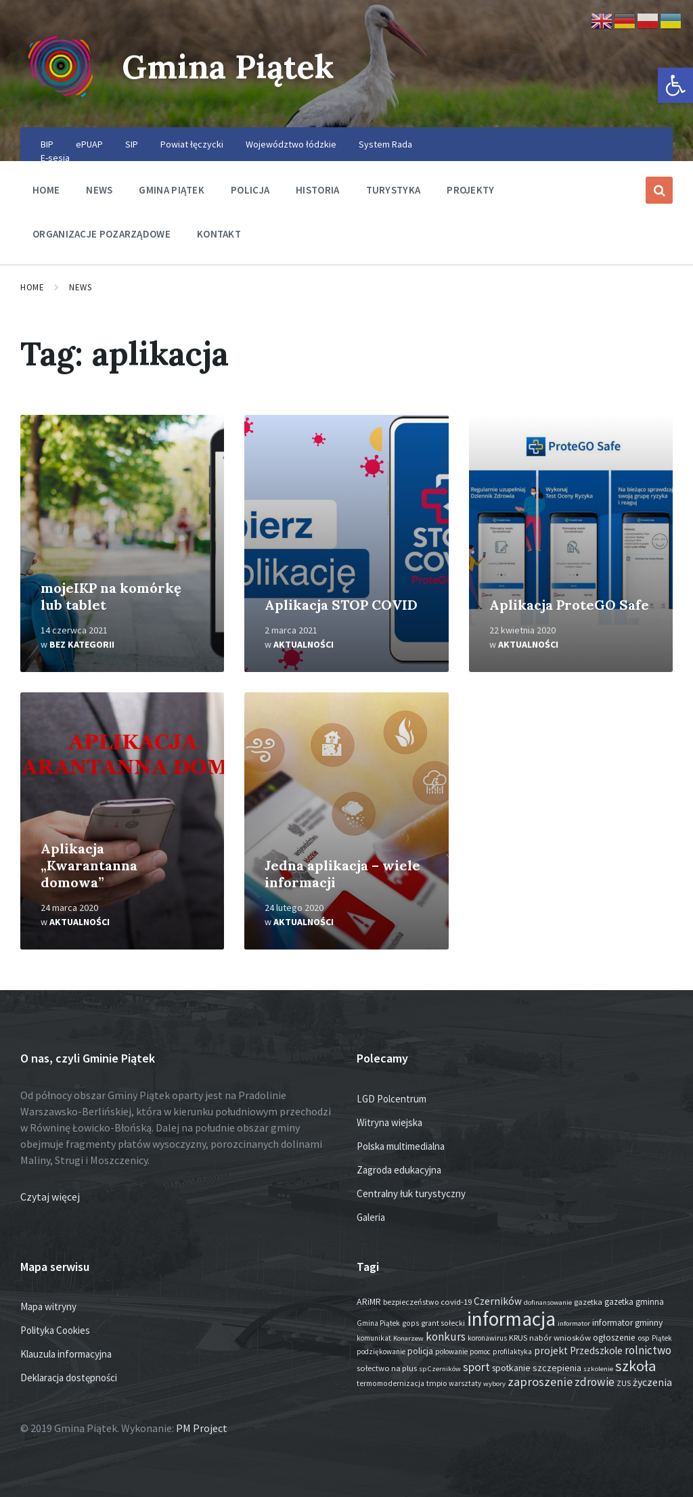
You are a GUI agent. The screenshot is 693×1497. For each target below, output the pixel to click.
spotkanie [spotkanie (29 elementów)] (511, 1368)
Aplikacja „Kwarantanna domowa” (89, 865)
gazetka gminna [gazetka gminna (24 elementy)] (634, 1302)
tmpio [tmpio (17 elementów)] (436, 1383)
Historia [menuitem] (317, 189)
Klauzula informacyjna (66, 1353)
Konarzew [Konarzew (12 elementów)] (408, 1338)
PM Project (201, 1428)
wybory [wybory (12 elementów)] (494, 1383)
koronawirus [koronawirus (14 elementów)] (487, 1338)
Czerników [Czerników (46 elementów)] (498, 1301)
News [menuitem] (99, 189)
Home (32, 287)
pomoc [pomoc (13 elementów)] (480, 1351)
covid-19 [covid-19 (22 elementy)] (456, 1301)
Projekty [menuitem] (470, 189)
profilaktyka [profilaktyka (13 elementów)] (512, 1351)
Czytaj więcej (50, 1196)
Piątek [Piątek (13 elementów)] (662, 1338)
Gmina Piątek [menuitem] (171, 189)
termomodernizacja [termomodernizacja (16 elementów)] (390, 1383)
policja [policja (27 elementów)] (420, 1351)
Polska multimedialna (401, 1146)
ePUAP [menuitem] (89, 144)
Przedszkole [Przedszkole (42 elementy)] (596, 1350)
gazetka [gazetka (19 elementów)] (588, 1302)
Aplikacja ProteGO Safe (569, 604)
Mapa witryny (48, 1306)
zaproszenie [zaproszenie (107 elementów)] (540, 1381)
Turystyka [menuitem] (393, 189)
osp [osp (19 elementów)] (644, 1338)
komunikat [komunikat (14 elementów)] (374, 1338)
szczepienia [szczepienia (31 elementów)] (557, 1368)
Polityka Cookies (55, 1330)
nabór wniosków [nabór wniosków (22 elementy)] (560, 1337)
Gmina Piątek (228, 66)
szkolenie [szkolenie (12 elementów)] (598, 1368)
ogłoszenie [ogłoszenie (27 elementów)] (614, 1337)
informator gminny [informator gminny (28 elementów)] (627, 1322)
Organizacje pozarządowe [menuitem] (101, 233)
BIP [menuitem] (47, 144)
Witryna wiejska (389, 1122)
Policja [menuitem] (250, 189)
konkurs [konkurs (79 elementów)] (446, 1336)
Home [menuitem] (46, 189)
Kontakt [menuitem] (219, 233)
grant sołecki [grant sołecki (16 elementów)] (443, 1323)
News (80, 287)
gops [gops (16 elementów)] (410, 1323)
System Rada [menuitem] (385, 144)
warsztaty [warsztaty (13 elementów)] (465, 1383)
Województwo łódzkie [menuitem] (291, 144)
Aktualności (303, 644)
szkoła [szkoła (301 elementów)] (635, 1365)
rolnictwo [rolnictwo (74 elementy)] (648, 1350)
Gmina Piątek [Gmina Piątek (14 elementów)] (378, 1323)
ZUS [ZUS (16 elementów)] (624, 1383)
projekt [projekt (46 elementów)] (551, 1350)
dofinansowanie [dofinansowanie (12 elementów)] (548, 1302)
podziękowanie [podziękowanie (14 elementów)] (381, 1351)
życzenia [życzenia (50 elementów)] (652, 1382)
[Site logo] (61, 101)
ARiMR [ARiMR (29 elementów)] (369, 1301)
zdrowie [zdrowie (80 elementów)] (594, 1382)
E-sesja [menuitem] (55, 158)
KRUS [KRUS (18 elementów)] (518, 1338)
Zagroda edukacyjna (399, 1169)
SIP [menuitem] (131, 144)
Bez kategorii (81, 644)
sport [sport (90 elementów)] (476, 1367)
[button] (675, 85)
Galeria (371, 1217)
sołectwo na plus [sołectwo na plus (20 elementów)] (387, 1368)
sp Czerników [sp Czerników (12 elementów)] (440, 1368)
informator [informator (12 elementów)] (574, 1323)
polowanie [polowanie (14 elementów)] (451, 1351)
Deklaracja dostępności (68, 1377)
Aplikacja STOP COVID (341, 604)
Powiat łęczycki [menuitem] (191, 144)
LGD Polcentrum (391, 1098)
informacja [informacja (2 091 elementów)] (511, 1318)
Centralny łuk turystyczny (411, 1193)
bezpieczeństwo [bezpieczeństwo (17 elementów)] (411, 1302)
